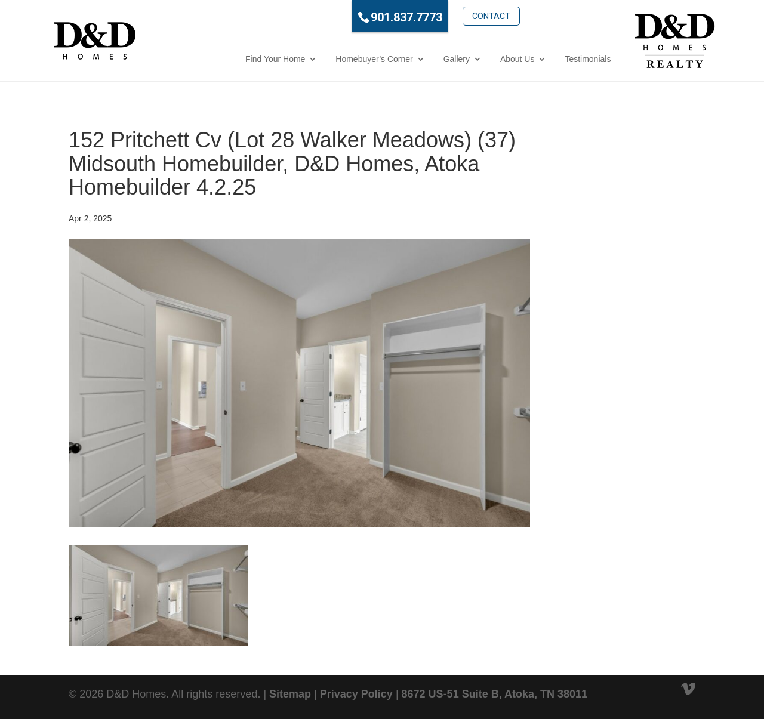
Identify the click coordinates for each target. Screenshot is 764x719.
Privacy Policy (356, 694)
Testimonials (538, 59)
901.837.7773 (357, 17)
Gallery (406, 59)
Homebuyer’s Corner (324, 59)
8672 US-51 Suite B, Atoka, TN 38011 (494, 694)
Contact (441, 16)
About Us (468, 59)
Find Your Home (225, 59)
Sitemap (290, 694)
